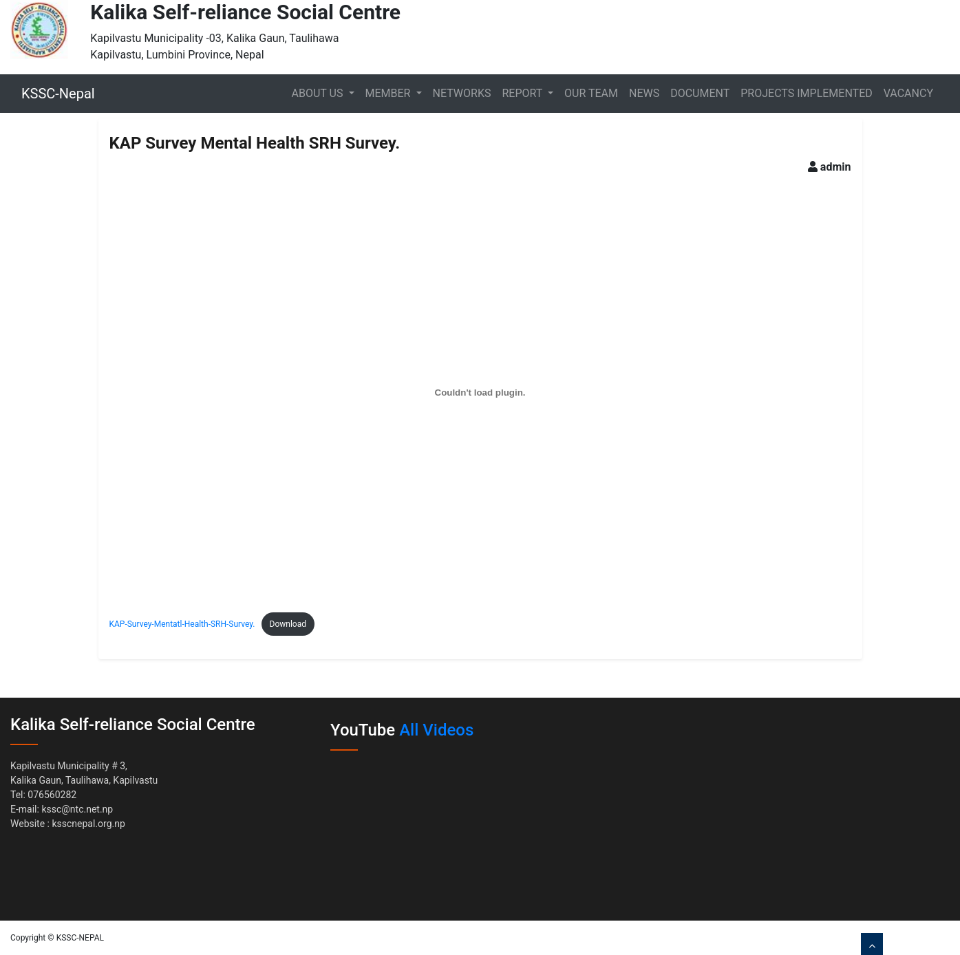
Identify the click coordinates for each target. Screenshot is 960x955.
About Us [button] (319, 93)
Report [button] (523, 93)
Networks (462, 93)
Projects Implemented (806, 93)
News (644, 93)
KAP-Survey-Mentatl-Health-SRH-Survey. (182, 624)
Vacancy (908, 93)
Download (288, 624)
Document (699, 93)
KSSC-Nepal (58, 93)
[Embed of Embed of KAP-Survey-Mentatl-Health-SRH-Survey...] (480, 392)
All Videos (436, 730)
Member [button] (389, 93)
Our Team (591, 93)
